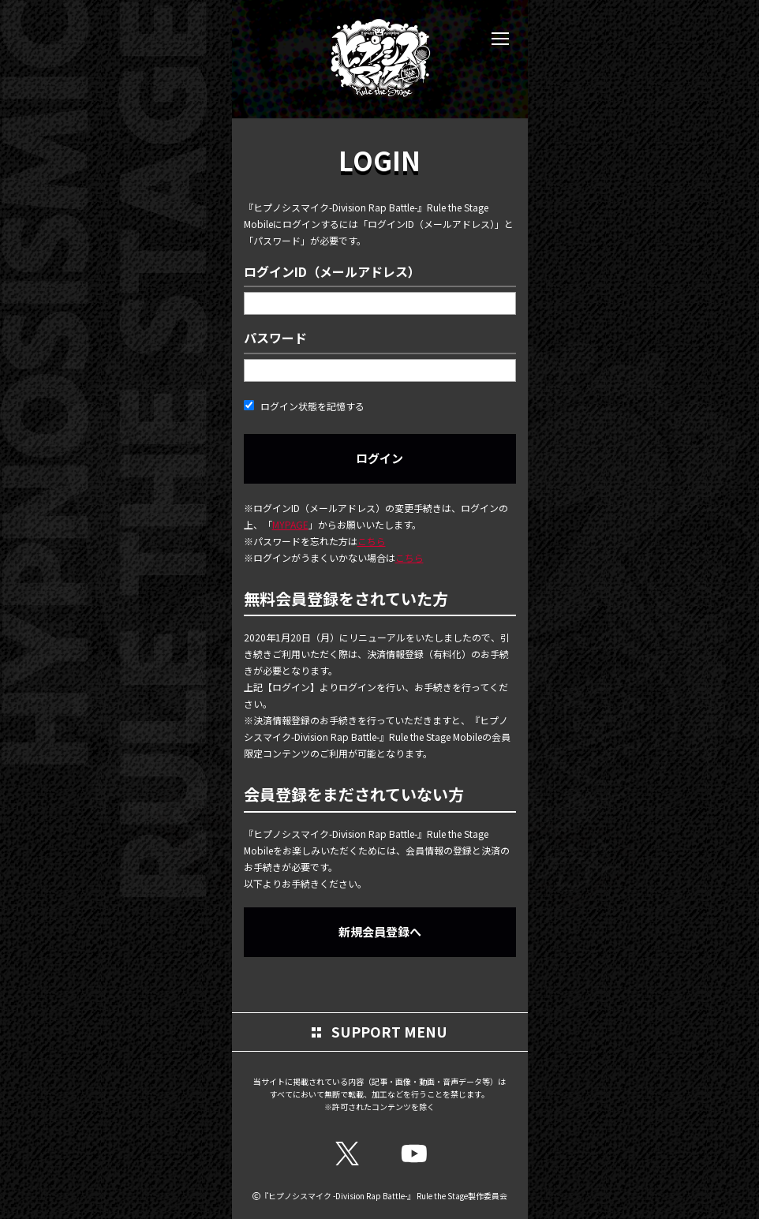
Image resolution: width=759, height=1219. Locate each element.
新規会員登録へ (379, 931)
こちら (371, 541)
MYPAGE (290, 524)
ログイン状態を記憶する (304, 406)
